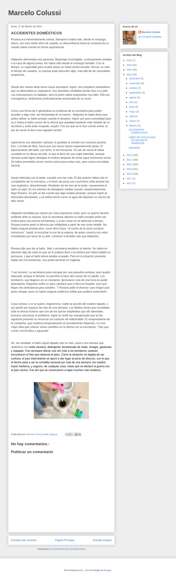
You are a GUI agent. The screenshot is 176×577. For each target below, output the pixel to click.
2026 (129, 60)
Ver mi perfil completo (150, 36)
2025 (129, 65)
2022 (129, 155)
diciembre (134, 78)
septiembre (135, 92)
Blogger (107, 570)
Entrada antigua (102, 540)
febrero (133, 125)
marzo (133, 121)
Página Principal (64, 540)
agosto (133, 97)
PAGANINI (134, 147)
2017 (129, 178)
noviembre (135, 83)
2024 (129, 69)
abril (131, 116)
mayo (132, 111)
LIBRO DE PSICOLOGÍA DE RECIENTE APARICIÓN (142, 140)
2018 (129, 173)
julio (131, 102)
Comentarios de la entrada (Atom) (68, 549)
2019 (129, 169)
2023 (129, 74)
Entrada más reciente (23, 540)
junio (132, 106)
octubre (133, 88)
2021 (129, 159)
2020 (129, 164)
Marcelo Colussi (34, 13)
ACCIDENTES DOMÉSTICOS (138, 131)
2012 (129, 183)
